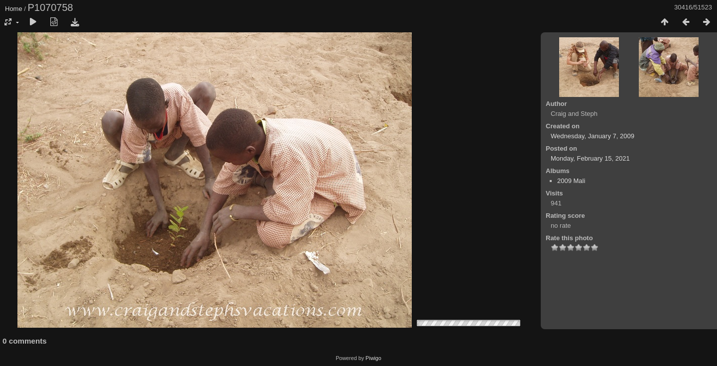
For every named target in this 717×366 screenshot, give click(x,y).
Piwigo (373, 358)
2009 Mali (571, 180)
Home (13, 8)
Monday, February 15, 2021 (590, 158)
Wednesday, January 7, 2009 (592, 136)
